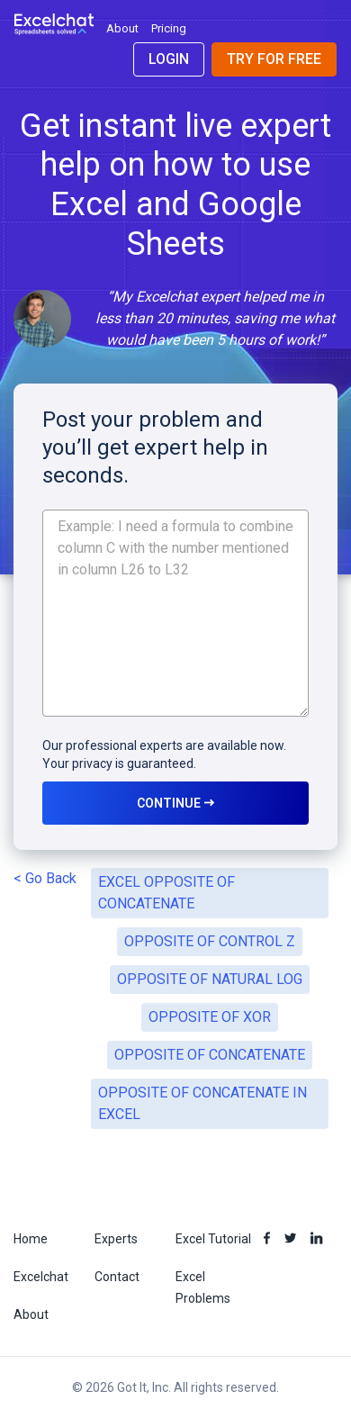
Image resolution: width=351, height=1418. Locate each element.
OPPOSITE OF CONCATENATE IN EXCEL (202, 1103)
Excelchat (41, 1276)
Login (168, 59)
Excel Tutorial (213, 1239)
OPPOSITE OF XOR (209, 1016)
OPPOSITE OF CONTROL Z (209, 941)
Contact (117, 1276)
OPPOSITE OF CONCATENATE (209, 1054)
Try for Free (274, 59)
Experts (116, 1239)
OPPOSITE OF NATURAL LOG (209, 979)
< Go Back (45, 878)
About (122, 28)
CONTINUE (175, 803)
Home (31, 1239)
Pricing (168, 28)
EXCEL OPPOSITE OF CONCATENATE (166, 892)
